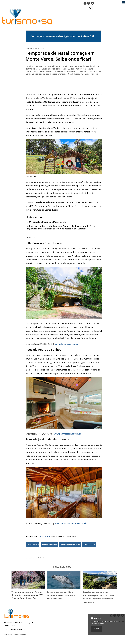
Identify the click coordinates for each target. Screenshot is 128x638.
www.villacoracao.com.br (66, 344)
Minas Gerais (89, 544)
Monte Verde (32, 544)
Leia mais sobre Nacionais (35, 558)
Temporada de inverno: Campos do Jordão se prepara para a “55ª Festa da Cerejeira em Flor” (27, 595)
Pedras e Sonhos (49, 544)
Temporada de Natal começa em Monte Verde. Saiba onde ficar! (60, 56)
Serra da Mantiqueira (70, 544)
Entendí (96, 629)
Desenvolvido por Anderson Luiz (16, 634)
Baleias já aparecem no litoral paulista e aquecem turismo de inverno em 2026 (61, 595)
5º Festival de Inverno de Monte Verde (47, 221)
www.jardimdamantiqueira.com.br (70, 523)
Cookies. (96, 618)
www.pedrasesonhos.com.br (67, 433)
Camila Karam (44, 536)
